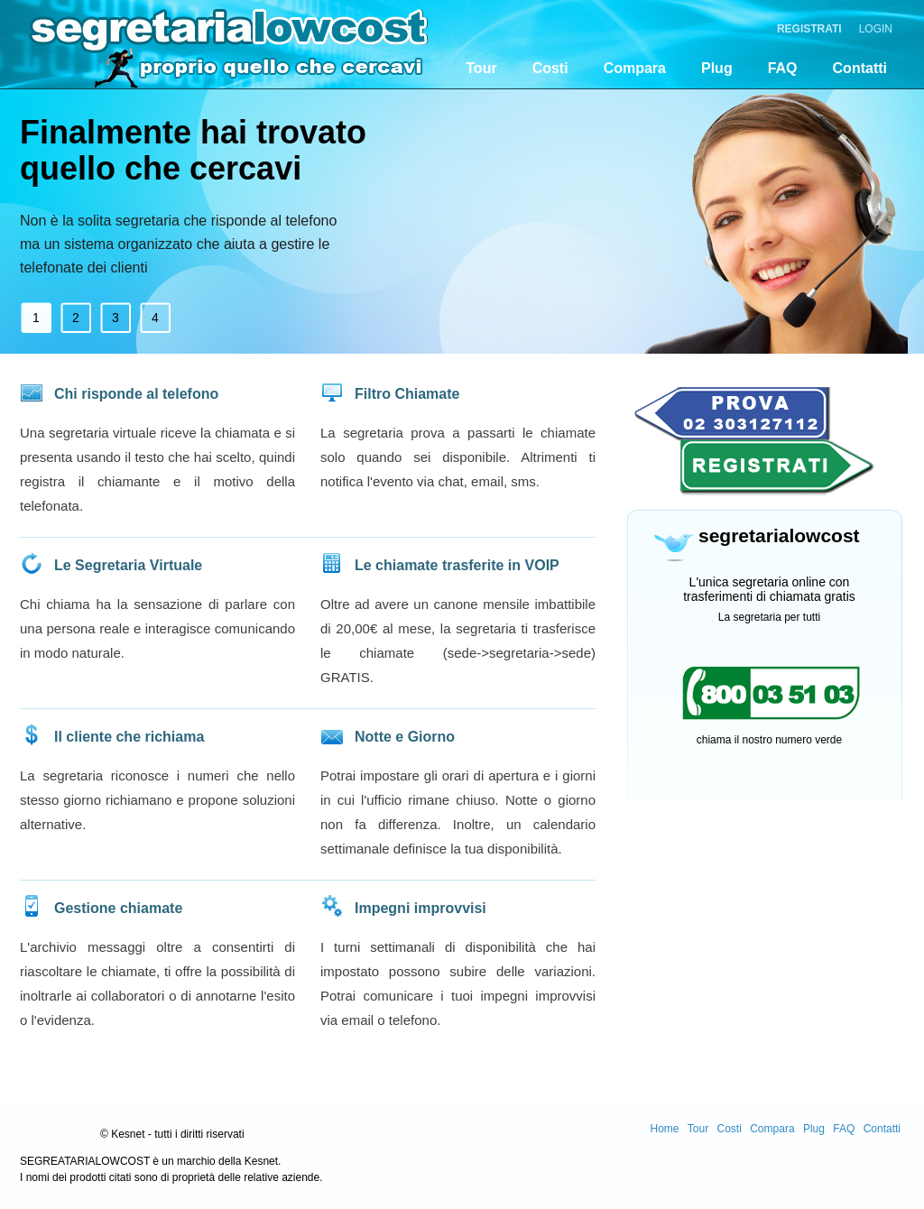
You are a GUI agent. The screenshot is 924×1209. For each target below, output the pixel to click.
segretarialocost (160, 41)
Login (875, 29)
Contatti (860, 68)
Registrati (809, 29)
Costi (550, 68)
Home (664, 1128)
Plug (717, 68)
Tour (481, 68)
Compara (635, 68)
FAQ (783, 68)
